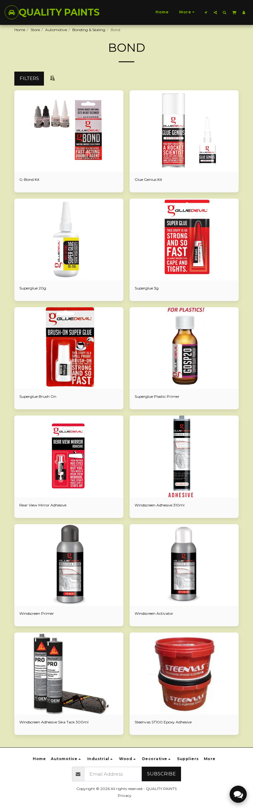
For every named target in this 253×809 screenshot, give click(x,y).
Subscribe (161, 774)
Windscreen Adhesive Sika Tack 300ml (53, 722)
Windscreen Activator (154, 613)
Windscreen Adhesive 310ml (159, 505)
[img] (68, 131)
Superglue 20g (32, 288)
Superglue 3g (147, 288)
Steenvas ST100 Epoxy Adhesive (163, 722)
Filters (29, 78)
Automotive (56, 29)
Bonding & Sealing (88, 29)
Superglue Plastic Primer (157, 396)
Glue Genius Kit (148, 179)
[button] (206, 12)
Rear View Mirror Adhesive (42, 505)
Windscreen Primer (36, 613)
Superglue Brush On (37, 396)
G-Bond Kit (29, 179)
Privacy (124, 795)
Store (35, 29)
